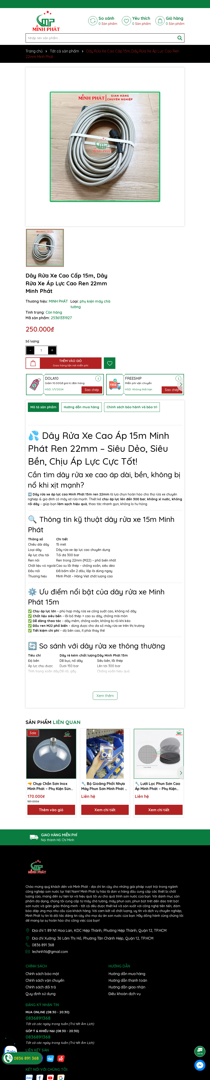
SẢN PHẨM (53, 722)
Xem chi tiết (105, 810)
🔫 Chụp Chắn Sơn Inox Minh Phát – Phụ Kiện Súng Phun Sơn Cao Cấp (50, 786)
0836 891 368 (43, 945)
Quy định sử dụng (40, 993)
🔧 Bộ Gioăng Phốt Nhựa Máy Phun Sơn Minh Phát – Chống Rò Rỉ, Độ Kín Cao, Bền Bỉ (104, 786)
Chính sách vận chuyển (45, 980)
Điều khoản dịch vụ (124, 993)
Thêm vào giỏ (51, 810)
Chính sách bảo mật (42, 973)
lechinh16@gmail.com (50, 951)
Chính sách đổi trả (41, 987)
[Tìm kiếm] (179, 38)
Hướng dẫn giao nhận (126, 987)
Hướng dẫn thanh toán (127, 980)
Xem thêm (105, 695)
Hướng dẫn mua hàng (126, 973)
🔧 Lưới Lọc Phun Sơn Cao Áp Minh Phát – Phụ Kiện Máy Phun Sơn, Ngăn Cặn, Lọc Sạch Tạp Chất (157, 786)
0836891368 (38, 1018)
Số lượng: (33, 341)
